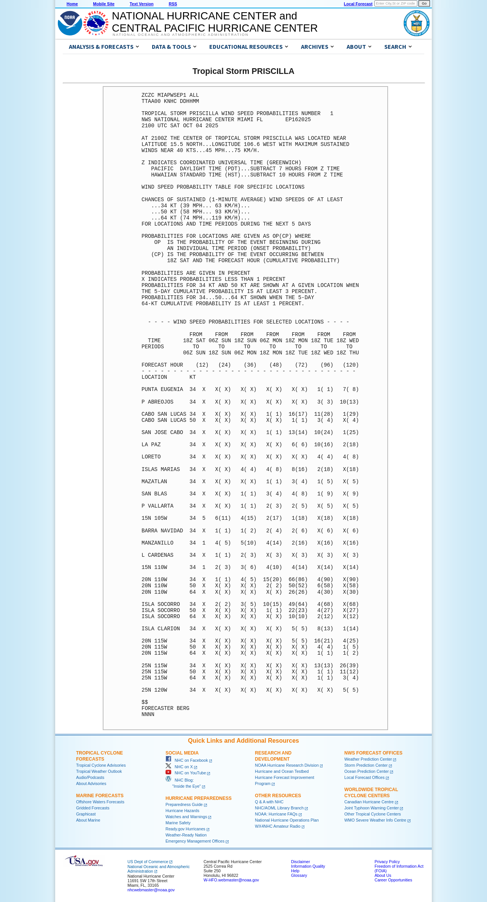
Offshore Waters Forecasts (100, 801)
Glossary (299, 875)
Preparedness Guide (184, 804)
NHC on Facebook (187, 760)
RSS (173, 4)
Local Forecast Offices (364, 777)
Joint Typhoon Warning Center (371, 808)
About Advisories (91, 783)
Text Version (142, 4)
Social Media (182, 753)
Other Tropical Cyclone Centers (372, 814)
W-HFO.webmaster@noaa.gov (231, 880)
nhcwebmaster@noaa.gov (151, 890)
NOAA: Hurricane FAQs (276, 814)
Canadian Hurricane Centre (369, 801)
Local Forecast (358, 4)
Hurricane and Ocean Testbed (282, 771)
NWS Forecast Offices (373, 753)
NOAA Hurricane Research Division (287, 765)
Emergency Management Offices (195, 841)
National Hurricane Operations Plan (287, 820)
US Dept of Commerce (147, 861)
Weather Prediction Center (368, 759)
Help (295, 870)
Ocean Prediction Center (366, 771)
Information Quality (308, 866)
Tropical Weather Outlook (99, 771)
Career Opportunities (393, 880)
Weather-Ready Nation (186, 835)
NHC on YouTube (186, 773)
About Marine (88, 820)
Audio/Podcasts (90, 777)
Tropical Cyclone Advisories (101, 765)
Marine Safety (178, 822)
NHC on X (179, 766)
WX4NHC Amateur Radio (278, 826)
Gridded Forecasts (93, 808)
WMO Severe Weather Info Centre (375, 820)
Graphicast (86, 814)
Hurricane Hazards (182, 810)
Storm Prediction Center (366, 765)
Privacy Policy (386, 861)
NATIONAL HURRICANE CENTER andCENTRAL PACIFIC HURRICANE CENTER (215, 22)
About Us (382, 875)
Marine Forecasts (100, 795)
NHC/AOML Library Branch (279, 808)
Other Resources (278, 795)
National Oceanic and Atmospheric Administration (180, 35)
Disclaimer (300, 861)
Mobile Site (104, 4)
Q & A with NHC (269, 801)
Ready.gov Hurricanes (185, 829)
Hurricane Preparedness (199, 798)
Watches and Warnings (186, 816)
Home (72, 4)
